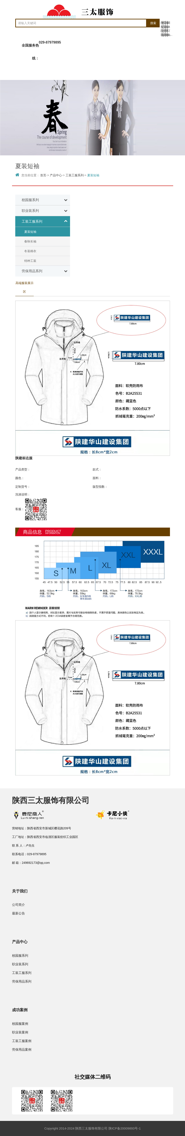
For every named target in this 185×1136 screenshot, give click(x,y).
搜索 (153, 23)
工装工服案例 (21, 1041)
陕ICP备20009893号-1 (125, 1128)
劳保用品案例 (21, 1049)
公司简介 (18, 904)
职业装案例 (20, 1032)
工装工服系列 (75, 175)
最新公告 (18, 913)
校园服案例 (20, 1023)
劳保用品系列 (21, 981)
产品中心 (56, 175)
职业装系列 (20, 964)
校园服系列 (20, 955)
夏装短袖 (93, 175)
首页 (43, 175)
